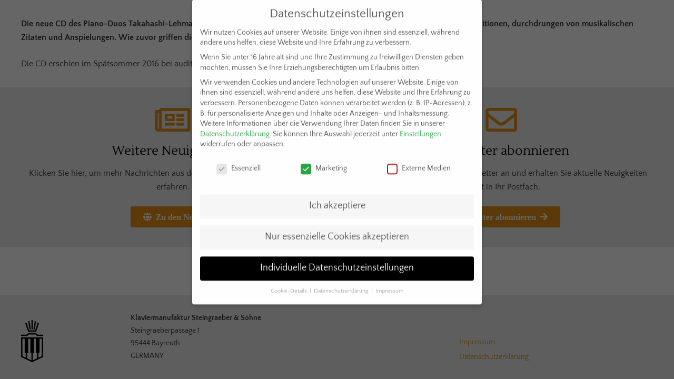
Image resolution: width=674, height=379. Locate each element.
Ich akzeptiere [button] (337, 197)
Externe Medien (419, 161)
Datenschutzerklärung (235, 126)
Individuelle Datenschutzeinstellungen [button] (337, 259)
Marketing (324, 161)
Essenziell (238, 161)
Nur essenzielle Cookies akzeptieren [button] (337, 228)
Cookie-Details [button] (290, 283)
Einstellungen (420, 126)
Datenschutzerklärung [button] (342, 283)
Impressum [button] (389, 283)
